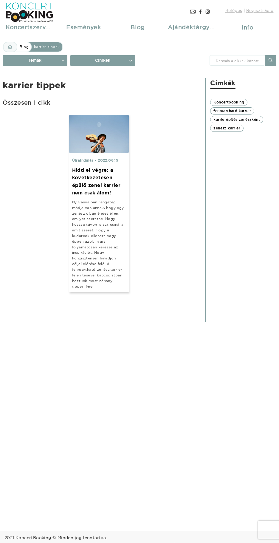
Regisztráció (260, 10)
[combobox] (237, 60)
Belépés (233, 10)
